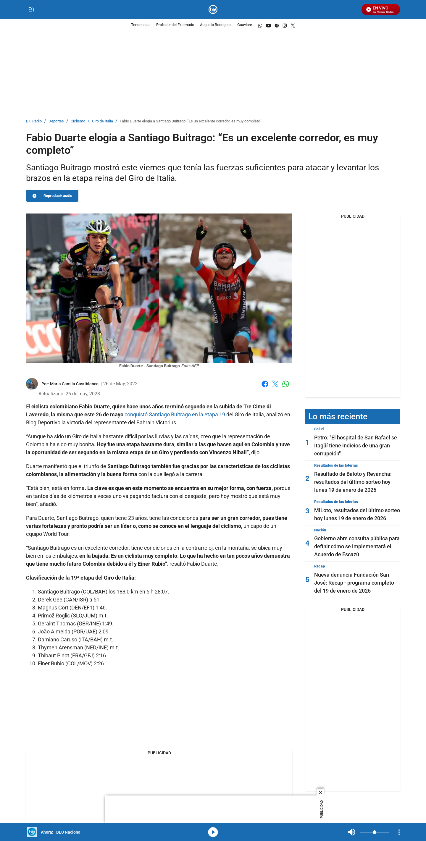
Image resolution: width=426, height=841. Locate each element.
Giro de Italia (102, 121)
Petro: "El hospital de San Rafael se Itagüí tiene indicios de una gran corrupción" (355, 445)
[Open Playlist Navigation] (399, 832)
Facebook (265, 384)
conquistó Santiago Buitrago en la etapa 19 (175, 414)
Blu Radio (34, 121)
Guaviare (244, 25)
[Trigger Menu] (31, 9)
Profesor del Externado (175, 25)
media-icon (213, 832)
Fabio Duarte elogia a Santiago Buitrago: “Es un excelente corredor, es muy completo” (190, 121)
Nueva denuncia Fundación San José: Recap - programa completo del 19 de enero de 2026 (354, 583)
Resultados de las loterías (336, 465)
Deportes (56, 121)
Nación (320, 530)
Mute (351, 832)
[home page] (213, 10)
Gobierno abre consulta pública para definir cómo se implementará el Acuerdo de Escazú (357, 546)
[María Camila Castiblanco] (74, 383)
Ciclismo (78, 121)
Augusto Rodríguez (215, 25)
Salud (319, 429)
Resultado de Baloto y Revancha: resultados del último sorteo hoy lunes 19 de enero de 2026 (353, 482)
